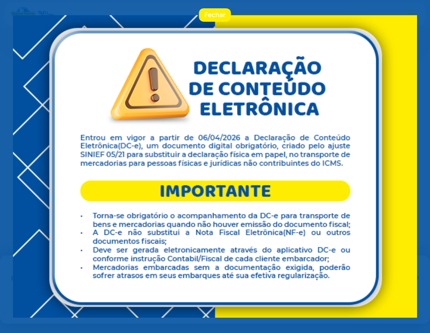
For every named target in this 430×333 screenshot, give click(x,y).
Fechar (214, 15)
